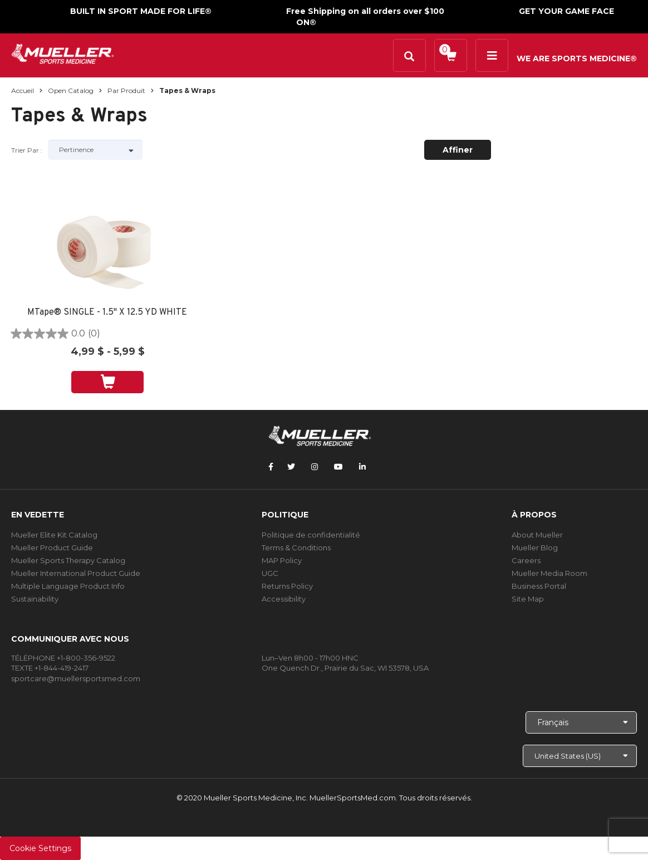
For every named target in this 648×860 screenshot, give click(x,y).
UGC (270, 573)
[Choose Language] (581, 722)
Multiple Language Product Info (68, 586)
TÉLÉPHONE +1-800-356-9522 (63, 657)
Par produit (126, 90)
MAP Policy (282, 560)
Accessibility (284, 598)
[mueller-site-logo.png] (62, 53)
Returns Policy (287, 586)
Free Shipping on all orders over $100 (365, 11)
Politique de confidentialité (311, 534)
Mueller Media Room (549, 573)
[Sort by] (95, 150)
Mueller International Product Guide (75, 573)
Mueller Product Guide (52, 547)
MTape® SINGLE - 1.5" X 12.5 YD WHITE (107, 312)
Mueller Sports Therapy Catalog (68, 560)
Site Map (528, 598)
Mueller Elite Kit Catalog (54, 534)
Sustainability (34, 598)
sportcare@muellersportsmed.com (75, 678)
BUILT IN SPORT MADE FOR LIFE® (141, 11)
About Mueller (537, 534)
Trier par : (26, 150)
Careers (526, 560)
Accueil (22, 90)
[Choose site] (580, 756)
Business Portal (539, 586)
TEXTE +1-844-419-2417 (50, 667)
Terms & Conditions (296, 547)
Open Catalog (71, 90)
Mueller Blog (535, 547)
